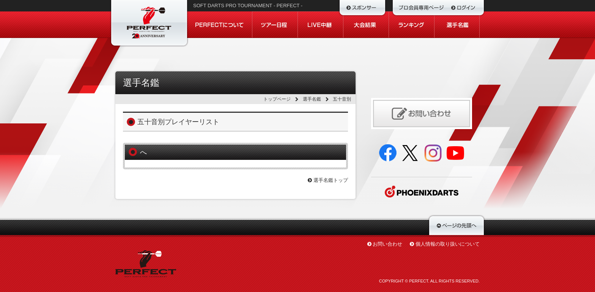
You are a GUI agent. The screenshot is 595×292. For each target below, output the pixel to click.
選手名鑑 (312, 99)
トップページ (277, 99)
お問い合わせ (387, 244)
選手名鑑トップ (328, 180)
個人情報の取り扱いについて (448, 244)
